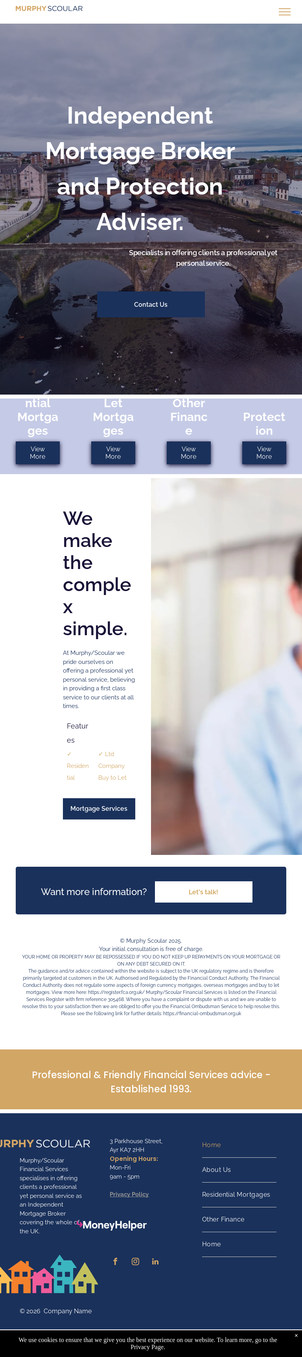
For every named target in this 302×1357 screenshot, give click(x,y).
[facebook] (115, 1262)
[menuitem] (239, 1145)
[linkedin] (155, 1262)
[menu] (284, 12)
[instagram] (135, 1262)
